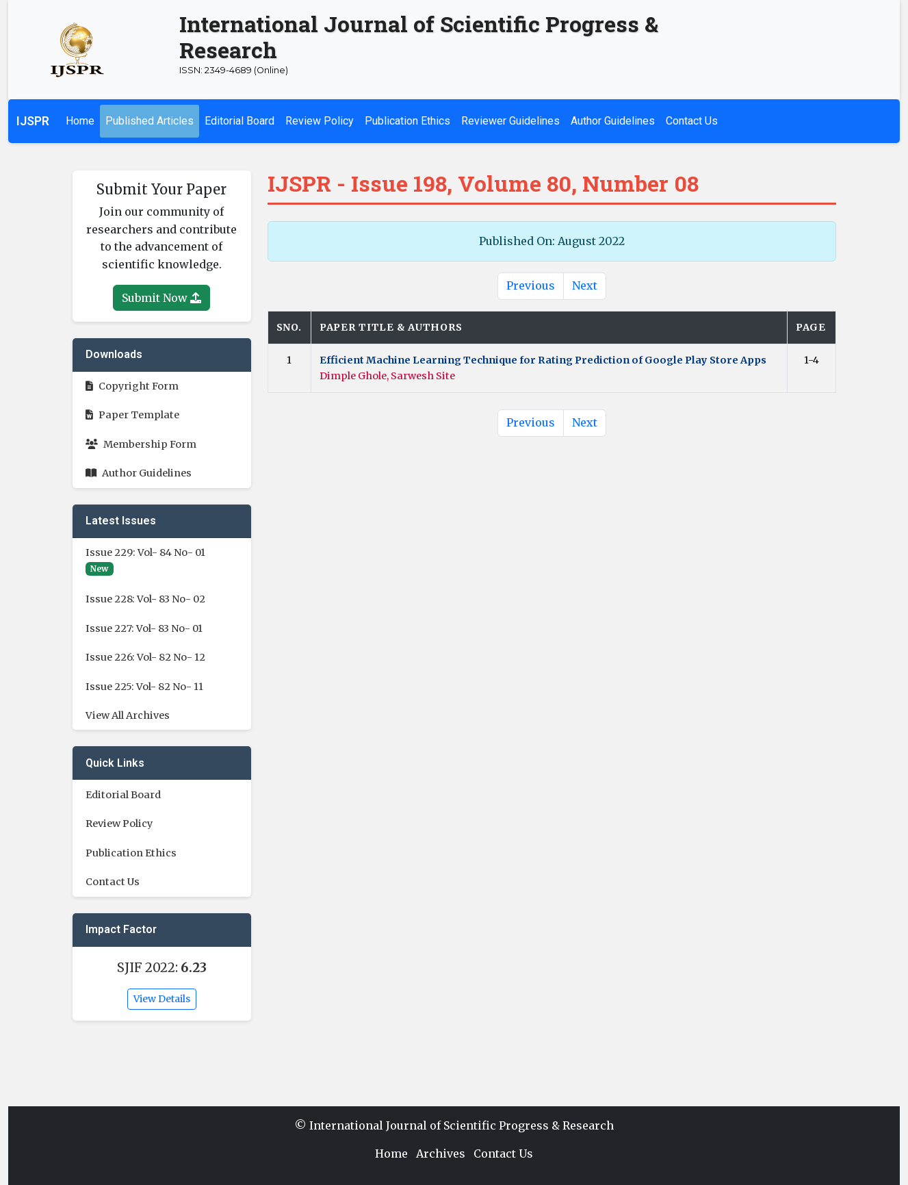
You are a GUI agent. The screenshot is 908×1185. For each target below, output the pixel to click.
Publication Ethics (407, 120)
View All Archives (128, 715)
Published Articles (149, 120)
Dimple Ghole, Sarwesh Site (387, 376)
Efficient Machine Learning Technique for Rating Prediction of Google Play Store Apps (543, 360)
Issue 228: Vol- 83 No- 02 (145, 599)
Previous (530, 285)
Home (80, 120)
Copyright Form (132, 386)
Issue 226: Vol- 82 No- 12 (145, 657)
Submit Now (161, 298)
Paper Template (132, 415)
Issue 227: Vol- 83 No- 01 (144, 628)
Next (584, 285)
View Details (161, 999)
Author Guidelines (613, 120)
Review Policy (319, 120)
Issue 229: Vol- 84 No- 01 (145, 552)
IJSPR (32, 121)
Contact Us (692, 120)
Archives (440, 1153)
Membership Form (141, 444)
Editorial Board (239, 120)
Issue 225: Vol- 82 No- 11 (144, 686)
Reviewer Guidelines (510, 120)
